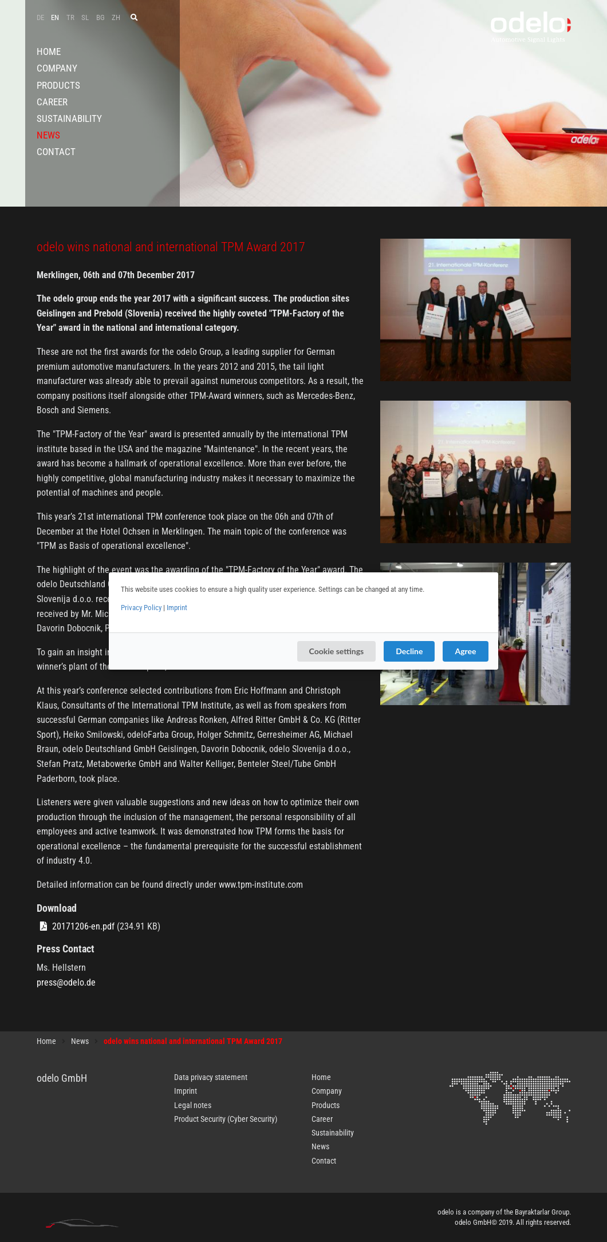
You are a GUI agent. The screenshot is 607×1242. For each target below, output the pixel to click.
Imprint (177, 607)
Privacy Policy (141, 607)
